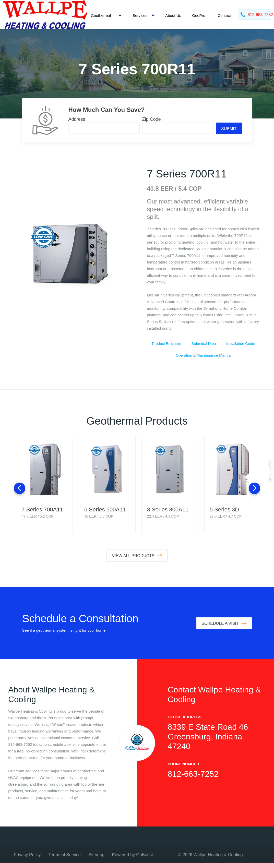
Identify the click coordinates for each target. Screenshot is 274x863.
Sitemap (96, 855)
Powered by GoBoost (132, 855)
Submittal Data (203, 344)
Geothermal (101, 15)
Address (76, 119)
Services (140, 15)
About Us (173, 15)
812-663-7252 (193, 774)
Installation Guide (241, 344)
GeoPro (198, 15)
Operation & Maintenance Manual (203, 355)
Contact (224, 15)
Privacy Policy (27, 855)
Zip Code (151, 119)
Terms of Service (64, 855)
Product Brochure (167, 344)
